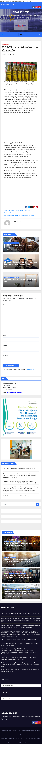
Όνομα (5, 335)
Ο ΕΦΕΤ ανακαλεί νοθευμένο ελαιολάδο (20, 48)
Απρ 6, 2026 (9, 266)
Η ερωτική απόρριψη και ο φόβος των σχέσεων (19, 215)
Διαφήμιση (3, 742)
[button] (39, 34)
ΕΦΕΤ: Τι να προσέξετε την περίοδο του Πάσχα (19, 246)
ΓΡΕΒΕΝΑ (6, 573)
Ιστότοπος (5, 355)
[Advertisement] (17, 129)
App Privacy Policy (9, 738)
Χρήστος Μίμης (17, 221)
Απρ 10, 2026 (8, 548)
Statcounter (6, 510)
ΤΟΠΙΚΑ (18, 541)
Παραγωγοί (9, 742)
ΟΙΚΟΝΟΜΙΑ (6, 557)
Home (2, 738)
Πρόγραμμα (25, 742)
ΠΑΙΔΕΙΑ (17, 573)
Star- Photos (26, 738)
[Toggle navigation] (21, 34)
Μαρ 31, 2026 (9, 284)
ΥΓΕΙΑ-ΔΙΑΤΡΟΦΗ (5, 44)
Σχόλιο (5, 304)
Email (5, 345)
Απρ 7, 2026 (9, 249)
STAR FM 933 (21, 12)
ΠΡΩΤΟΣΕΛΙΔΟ (7, 243)
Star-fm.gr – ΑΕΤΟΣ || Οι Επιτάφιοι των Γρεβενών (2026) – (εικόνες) (19, 544)
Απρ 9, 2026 (8, 564)
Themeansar (24, 734)
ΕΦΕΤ (13, 54)
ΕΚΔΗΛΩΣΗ (6, 541)
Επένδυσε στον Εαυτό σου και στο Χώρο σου (20, 280)
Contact (17, 738)
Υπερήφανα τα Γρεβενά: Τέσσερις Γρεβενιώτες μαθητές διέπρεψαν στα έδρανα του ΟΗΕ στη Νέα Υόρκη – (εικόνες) (21, 577)
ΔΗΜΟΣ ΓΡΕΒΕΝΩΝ (7, 589)
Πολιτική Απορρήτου (17, 742)
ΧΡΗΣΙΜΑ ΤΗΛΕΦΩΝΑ (34, 742)
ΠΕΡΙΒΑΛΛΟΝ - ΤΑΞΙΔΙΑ (17, 589)
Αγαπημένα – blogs (35, 738)
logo (21, 738)
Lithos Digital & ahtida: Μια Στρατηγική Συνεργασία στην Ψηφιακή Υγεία (20, 263)
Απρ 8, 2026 (8, 580)
